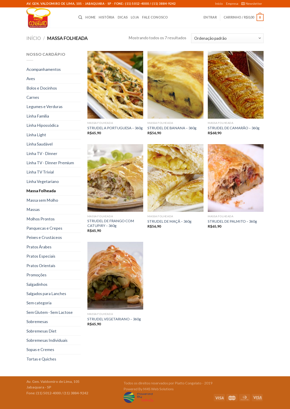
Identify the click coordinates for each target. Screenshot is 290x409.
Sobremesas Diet (41, 330)
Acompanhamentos (43, 69)
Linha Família (37, 115)
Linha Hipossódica (42, 125)
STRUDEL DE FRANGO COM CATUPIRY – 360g (110, 223)
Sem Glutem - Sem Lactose (49, 312)
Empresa (232, 3)
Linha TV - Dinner (41, 153)
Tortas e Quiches (41, 358)
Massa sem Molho (42, 200)
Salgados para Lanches (46, 293)
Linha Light (36, 134)
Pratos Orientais (40, 265)
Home (90, 17)
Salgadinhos (36, 284)
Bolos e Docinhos (41, 87)
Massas (33, 209)
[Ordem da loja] (227, 38)
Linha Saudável (39, 143)
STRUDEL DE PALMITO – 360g (232, 221)
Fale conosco (155, 17)
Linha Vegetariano (42, 181)
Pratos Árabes (38, 246)
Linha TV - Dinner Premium (50, 162)
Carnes (32, 97)
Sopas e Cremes (40, 349)
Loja (135, 17)
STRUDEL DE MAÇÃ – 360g (169, 221)
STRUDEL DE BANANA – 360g (171, 128)
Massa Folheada (41, 190)
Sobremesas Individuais (47, 340)
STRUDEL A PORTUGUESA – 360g (115, 128)
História (106, 17)
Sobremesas (37, 321)
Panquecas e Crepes (44, 228)
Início (219, 3)
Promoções (36, 274)
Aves (30, 78)
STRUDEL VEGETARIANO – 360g (114, 319)
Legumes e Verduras (44, 106)
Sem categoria (38, 302)
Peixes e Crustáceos (44, 237)
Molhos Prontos (40, 218)
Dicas (123, 17)
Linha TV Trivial (40, 171)
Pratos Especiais (40, 256)
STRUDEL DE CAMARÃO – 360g (234, 128)
